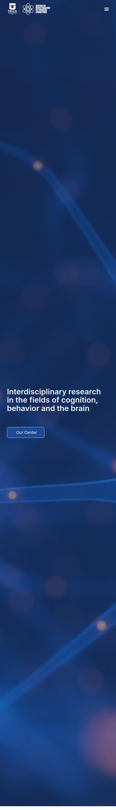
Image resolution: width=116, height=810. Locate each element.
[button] (106, 9)
